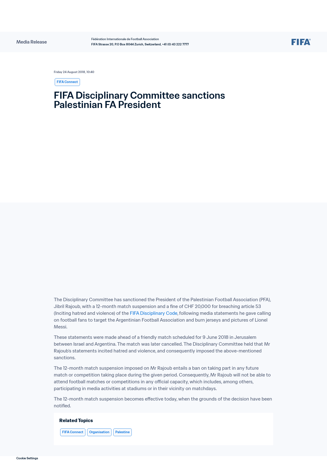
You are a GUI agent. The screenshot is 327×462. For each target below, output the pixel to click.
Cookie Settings (27, 458)
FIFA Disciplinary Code (153, 313)
